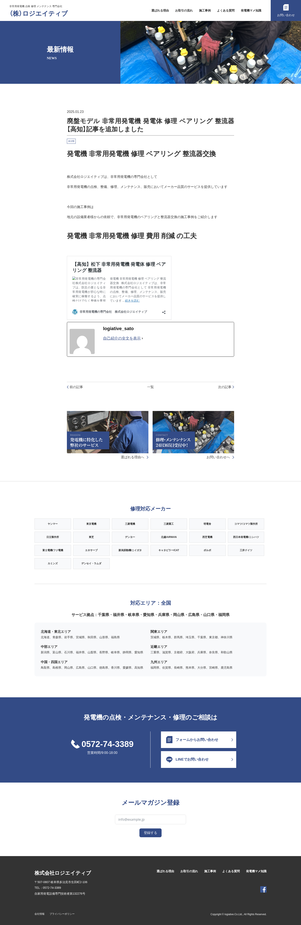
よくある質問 (226, 10)
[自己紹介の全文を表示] (142, 338)
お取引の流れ (184, 10)
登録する (150, 833)
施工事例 (205, 10)
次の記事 (226, 387)
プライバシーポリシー (62, 913)
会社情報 (39, 913)
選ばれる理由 (160, 10)
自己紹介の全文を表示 (122, 338)
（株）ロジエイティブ (38, 13)
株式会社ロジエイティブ (62, 873)
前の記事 (75, 387)
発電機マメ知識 (251, 10)
